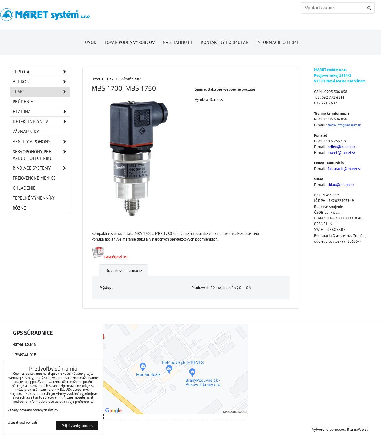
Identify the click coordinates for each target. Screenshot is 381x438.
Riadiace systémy (41, 168)
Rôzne (19, 208)
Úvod (91, 42)
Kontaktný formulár (224, 42)
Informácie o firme (277, 42)
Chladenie (24, 188)
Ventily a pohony (41, 142)
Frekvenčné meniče (34, 178)
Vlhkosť (41, 82)
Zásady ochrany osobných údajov (33, 410)
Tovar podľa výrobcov (130, 42)
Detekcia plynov (41, 121)
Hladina (41, 111)
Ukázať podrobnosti (22, 422)
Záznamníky (26, 132)
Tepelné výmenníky (34, 198)
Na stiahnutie (178, 42)
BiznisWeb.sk (357, 429)
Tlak (41, 92)
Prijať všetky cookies (77, 425)
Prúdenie (23, 101)
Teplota (41, 72)
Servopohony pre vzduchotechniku (41, 155)
